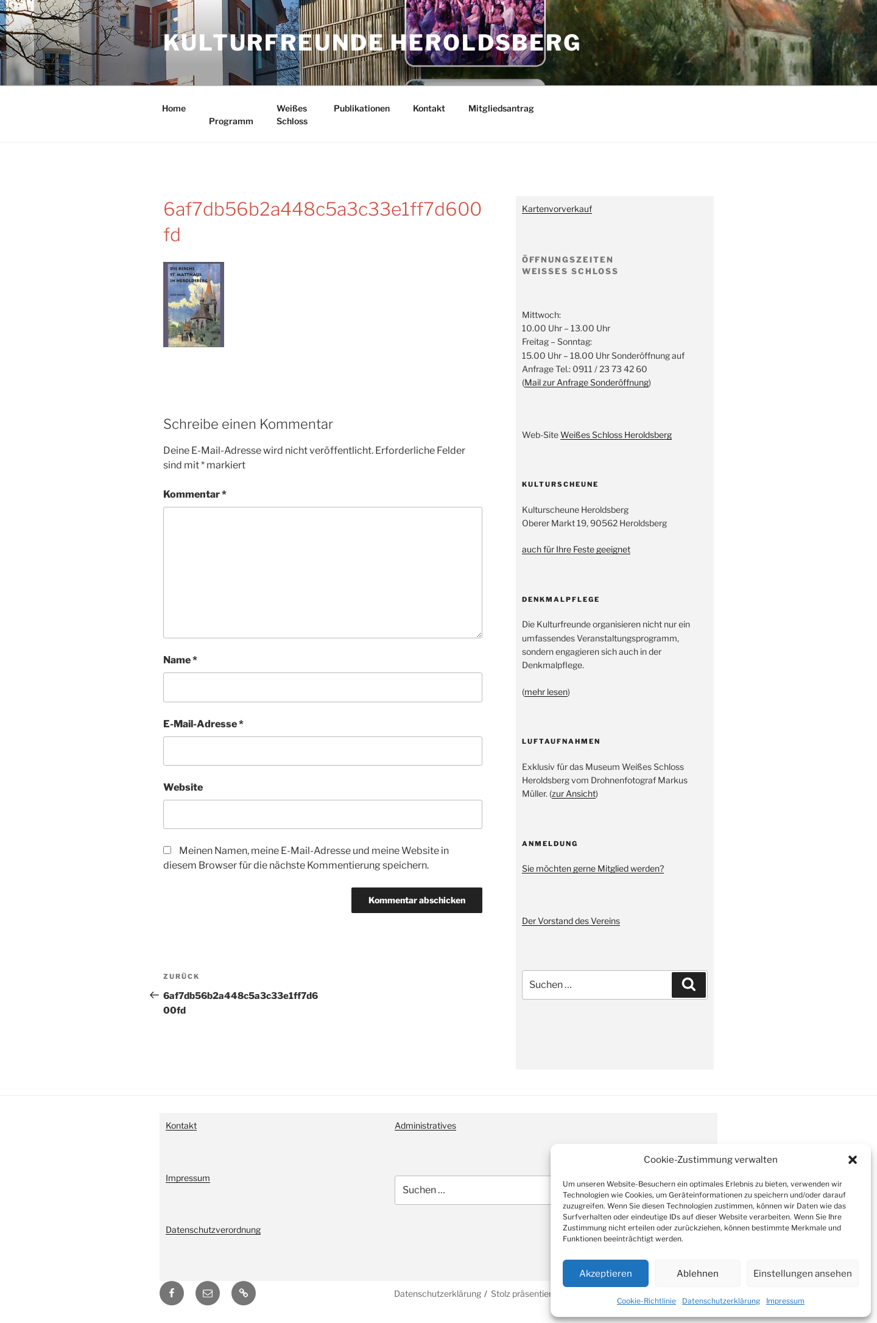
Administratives (425, 1125)
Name (180, 660)
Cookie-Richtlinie (646, 1300)
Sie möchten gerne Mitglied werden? (593, 868)
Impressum (785, 1300)
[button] (853, 1160)
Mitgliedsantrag (501, 108)
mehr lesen (546, 691)
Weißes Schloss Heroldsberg (616, 434)
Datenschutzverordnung (213, 1229)
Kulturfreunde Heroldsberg (372, 42)
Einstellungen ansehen (802, 1273)
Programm (231, 121)
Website (183, 787)
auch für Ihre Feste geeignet (576, 549)
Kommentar (195, 494)
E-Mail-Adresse (203, 724)
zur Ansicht (574, 793)
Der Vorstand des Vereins (571, 921)
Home (174, 108)
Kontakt (429, 108)
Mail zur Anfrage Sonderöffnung (586, 382)
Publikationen (362, 108)
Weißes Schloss (292, 114)
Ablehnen (698, 1273)
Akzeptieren (605, 1273)
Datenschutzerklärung (721, 1300)
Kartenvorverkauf (557, 208)
